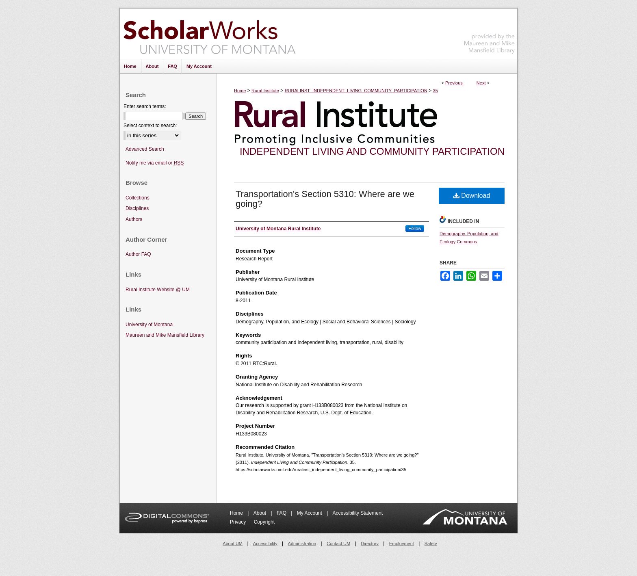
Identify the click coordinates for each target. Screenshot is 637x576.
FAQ (282, 513)
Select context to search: (150, 125)
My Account (310, 513)
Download (471, 195)
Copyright (264, 522)
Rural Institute (265, 90)
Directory (370, 543)
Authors (134, 219)
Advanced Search (145, 149)
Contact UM (338, 543)
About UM (233, 543)
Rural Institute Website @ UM (158, 289)
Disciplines (137, 208)
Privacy (238, 522)
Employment (401, 543)
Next (481, 82)
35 (435, 90)
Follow (414, 228)
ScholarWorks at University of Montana (209, 34)
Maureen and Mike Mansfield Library (489, 32)
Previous (454, 82)
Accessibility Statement (358, 513)
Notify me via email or (155, 163)
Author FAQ (138, 254)
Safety (431, 543)
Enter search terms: (145, 106)
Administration (302, 543)
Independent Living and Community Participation (372, 151)
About (261, 513)
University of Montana (149, 324)
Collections (138, 198)
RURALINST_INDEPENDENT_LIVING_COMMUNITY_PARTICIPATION (356, 90)
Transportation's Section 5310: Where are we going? (325, 199)
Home (240, 90)
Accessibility (265, 543)
